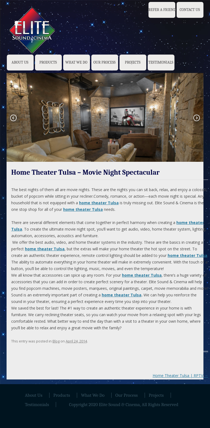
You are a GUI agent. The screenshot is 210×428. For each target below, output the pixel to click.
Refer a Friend (162, 9)
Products (48, 62)
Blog (56, 341)
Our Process (104, 62)
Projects (132, 62)
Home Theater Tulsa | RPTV (180, 375)
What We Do (76, 62)
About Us (19, 62)
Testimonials (160, 62)
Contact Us (190, 9)
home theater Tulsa (121, 294)
